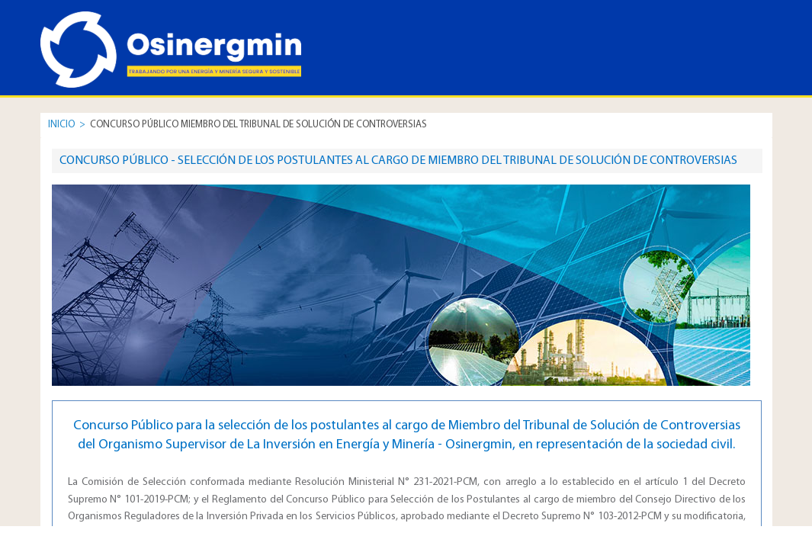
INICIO (61, 125)
